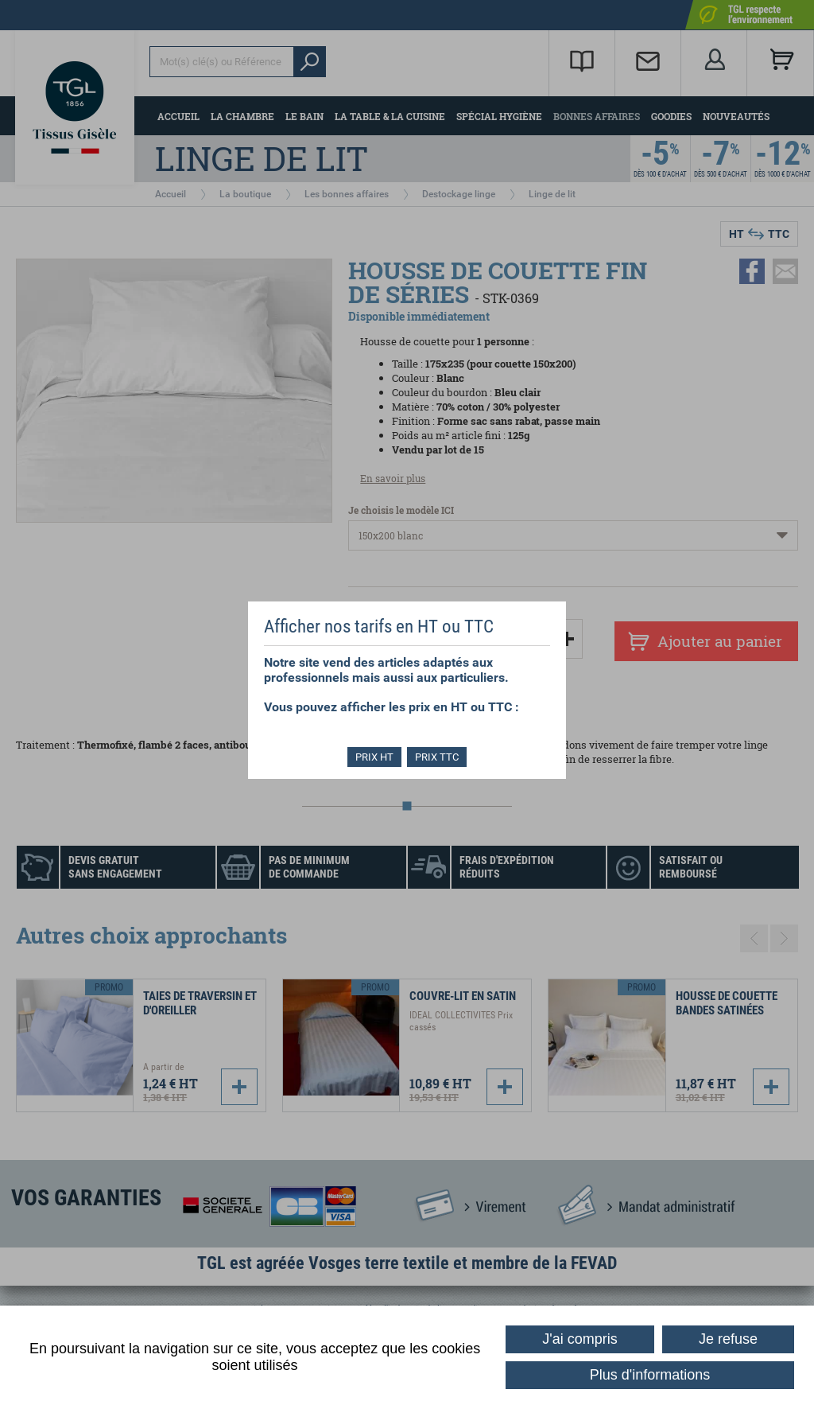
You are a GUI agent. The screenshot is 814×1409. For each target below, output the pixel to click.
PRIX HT (374, 757)
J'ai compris (579, 1339)
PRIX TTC (438, 757)
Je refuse (728, 1339)
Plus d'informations (650, 1375)
